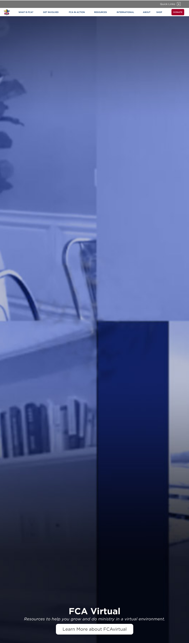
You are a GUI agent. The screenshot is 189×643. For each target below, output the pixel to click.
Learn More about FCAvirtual (95, 629)
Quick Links (167, 4)
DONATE (177, 12)
